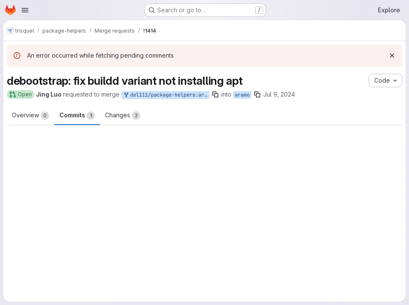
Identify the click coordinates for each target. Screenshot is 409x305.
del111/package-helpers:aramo (166, 95)
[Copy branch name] (215, 94)
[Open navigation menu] (25, 10)
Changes (122, 115)
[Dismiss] (392, 55)
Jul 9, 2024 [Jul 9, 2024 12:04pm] (279, 94)
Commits (77, 115)
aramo (242, 95)
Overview (30, 115)
